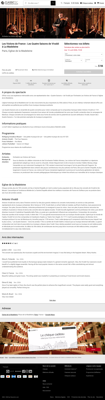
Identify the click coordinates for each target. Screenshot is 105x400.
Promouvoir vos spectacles (94, 369)
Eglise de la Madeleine (10, 315)
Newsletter (99, 397)
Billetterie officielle (48, 372)
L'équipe (45, 369)
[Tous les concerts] (53, 3)
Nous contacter (47, 384)
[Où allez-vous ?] (38, 2)
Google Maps (50, 315)
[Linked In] (30, 372)
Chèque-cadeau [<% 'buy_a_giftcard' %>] (86, 3)
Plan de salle (6, 70)
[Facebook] (7, 371)
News (52, 397)
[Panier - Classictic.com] (100, 3)
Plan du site (91, 397)
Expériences (89, 376)
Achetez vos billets (83, 72)
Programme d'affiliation (93, 372)
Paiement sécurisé (70, 372)
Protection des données (78, 397)
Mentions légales (60, 397)
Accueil (2, 357)
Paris (36, 315)
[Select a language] (19, 367)
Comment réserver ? (71, 369)
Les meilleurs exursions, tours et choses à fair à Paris (22, 357)
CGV (68, 397)
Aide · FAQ (46, 387)
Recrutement (47, 390)
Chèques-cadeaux (70, 376)
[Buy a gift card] (52, 338)
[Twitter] (27, 372)
